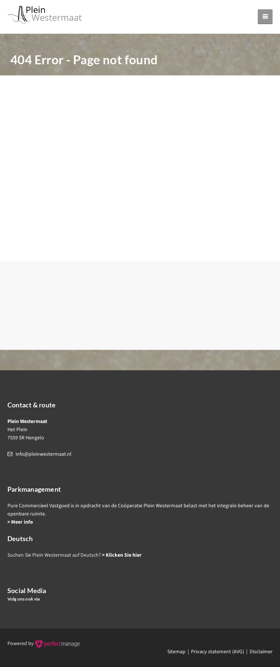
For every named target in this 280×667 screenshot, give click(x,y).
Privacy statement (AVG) (217, 651)
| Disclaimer (258, 651)
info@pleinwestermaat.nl (44, 454)
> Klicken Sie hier (122, 555)
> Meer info (20, 522)
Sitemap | (179, 651)
